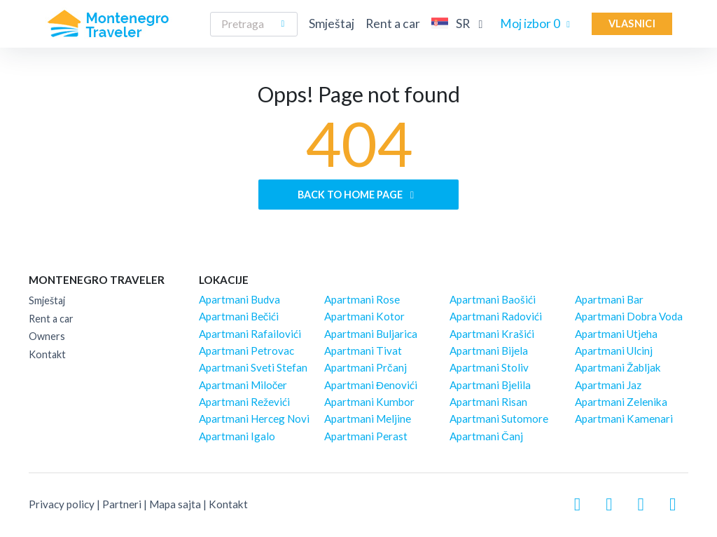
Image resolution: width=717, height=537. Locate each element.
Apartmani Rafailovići (250, 333)
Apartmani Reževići (244, 401)
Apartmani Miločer (243, 385)
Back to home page (358, 194)
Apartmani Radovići (496, 316)
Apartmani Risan (488, 401)
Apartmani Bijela (489, 350)
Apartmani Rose (362, 299)
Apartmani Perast (366, 436)
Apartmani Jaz (608, 385)
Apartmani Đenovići (370, 385)
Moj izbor (537, 23)
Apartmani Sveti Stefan (253, 367)
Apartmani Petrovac (246, 350)
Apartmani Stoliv (489, 367)
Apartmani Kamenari (624, 418)
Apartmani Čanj (486, 436)
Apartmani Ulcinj (614, 350)
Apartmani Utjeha (616, 333)
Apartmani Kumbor (369, 401)
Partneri (121, 504)
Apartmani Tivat (363, 350)
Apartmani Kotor (364, 316)
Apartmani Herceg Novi (254, 418)
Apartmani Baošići (493, 299)
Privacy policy (62, 504)
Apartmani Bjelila (490, 385)
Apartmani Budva (239, 299)
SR (460, 23)
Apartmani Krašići (492, 333)
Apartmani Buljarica (370, 333)
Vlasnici (631, 23)
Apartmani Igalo (237, 436)
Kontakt (47, 354)
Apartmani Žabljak (618, 367)
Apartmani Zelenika (621, 401)
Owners (47, 336)
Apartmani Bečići (239, 316)
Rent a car (393, 23)
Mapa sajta (175, 504)
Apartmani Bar (609, 299)
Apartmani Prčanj (365, 367)
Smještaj (331, 23)
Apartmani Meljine (367, 418)
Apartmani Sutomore (499, 418)
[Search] (254, 24)
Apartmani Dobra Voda (629, 316)
